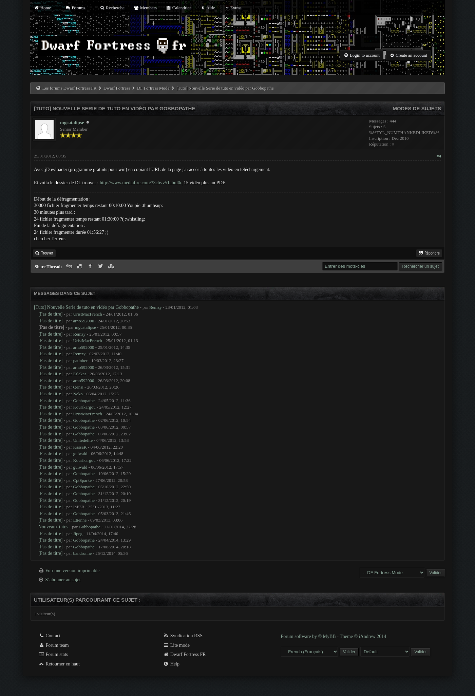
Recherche (112, 7)
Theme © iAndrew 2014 (363, 636)
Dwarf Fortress (116, 88)
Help (171, 663)
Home (42, 7)
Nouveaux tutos (53, 526)
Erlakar (79, 373)
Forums (75, 7)
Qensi (78, 387)
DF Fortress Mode (153, 88)
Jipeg (77, 533)
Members (145, 7)
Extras (232, 7)
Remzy (155, 307)
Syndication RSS (183, 635)
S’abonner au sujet (63, 579)
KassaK (80, 447)
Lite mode (176, 645)
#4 (439, 155)
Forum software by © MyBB (309, 636)
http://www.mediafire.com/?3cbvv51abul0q (141, 182)
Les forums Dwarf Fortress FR (69, 88)
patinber (80, 360)
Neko (77, 393)
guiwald (80, 453)
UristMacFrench (87, 314)
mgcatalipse (72, 122)
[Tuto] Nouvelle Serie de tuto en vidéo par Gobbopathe (86, 307)
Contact (49, 635)
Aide (207, 7)
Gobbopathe (84, 400)
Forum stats (53, 654)
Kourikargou (84, 407)
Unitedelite (83, 440)
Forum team (53, 645)
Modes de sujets (417, 108)
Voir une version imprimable (72, 570)
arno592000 (83, 320)
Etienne (80, 520)
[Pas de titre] (50, 314)
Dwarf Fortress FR (184, 654)
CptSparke (82, 480)
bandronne (82, 553)
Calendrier (178, 7)
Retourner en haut (59, 663)
